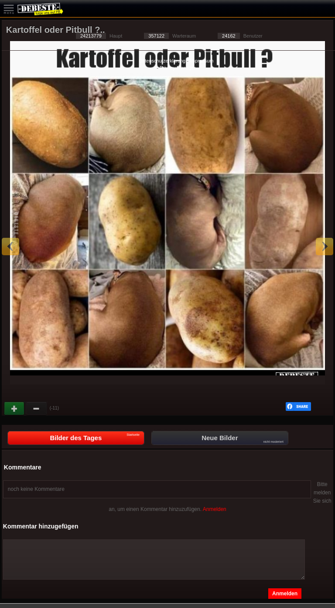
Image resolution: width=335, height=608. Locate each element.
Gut (15, 409)
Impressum (201, 60)
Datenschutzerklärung (162, 60)
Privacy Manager (178, 67)
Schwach (37, 409)
